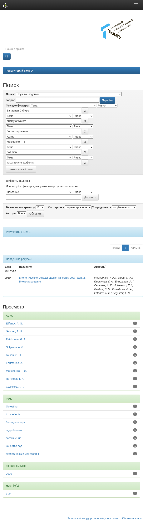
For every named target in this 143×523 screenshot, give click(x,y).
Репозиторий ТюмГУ (19, 70)
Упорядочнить (101, 207)
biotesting (11, 406)
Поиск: (10, 94)
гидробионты (14, 430)
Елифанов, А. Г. (16, 363)
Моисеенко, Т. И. (16, 370)
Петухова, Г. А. (15, 378)
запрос (10, 100)
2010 (9, 473)
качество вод (14, 446)
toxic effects (13, 414)
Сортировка (56, 207)
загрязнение (13, 438)
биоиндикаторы (15, 422)
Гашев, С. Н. (14, 355)
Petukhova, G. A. (16, 339)
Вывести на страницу (20, 207)
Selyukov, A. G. (15, 347)
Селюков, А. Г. (15, 386)
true (8, 493)
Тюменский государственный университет (94, 518)
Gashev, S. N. (14, 331)
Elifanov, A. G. (14, 323)
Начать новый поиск (21, 169)
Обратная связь (132, 518)
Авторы (11, 213)
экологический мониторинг (22, 453)
